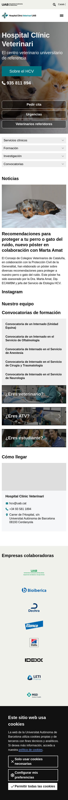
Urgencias (34, 114)
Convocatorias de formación (31, 312)
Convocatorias (34, 164)
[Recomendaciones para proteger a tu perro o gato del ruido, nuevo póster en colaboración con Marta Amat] (34, 206)
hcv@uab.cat (15, 503)
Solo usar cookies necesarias (26, 761)
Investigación (34, 156)
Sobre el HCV (21, 71)
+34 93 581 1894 (18, 509)
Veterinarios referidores (34, 124)
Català (61, 4)
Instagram (12, 291)
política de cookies (31, 749)
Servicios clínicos (34, 140)
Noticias (10, 178)
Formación (34, 148)
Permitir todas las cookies (32, 786)
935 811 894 (16, 82)
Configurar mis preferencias (24, 775)
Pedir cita (34, 104)
